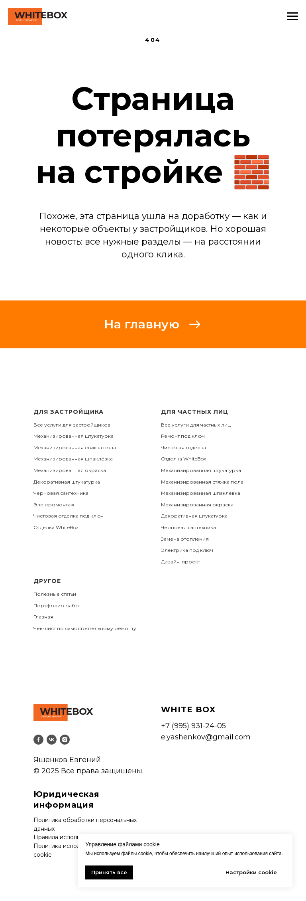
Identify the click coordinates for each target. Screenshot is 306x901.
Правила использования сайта (76, 837)
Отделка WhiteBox (55, 527)
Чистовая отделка (183, 447)
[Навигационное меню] (292, 16)
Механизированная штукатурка (73, 436)
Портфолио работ (57, 606)
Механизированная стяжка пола (74, 447)
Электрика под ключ (187, 550)
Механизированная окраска (69, 470)
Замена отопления (185, 539)
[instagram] (65, 740)
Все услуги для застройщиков (71, 425)
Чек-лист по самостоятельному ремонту (84, 628)
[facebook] (38, 740)
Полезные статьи (54, 594)
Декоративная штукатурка (66, 482)
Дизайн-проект (180, 562)
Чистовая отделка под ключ (68, 516)
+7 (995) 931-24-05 (193, 725)
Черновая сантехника (60, 493)
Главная (43, 617)
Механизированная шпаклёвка (73, 459)
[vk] (52, 740)
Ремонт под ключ (183, 436)
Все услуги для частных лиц (196, 425)
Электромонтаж (53, 505)
